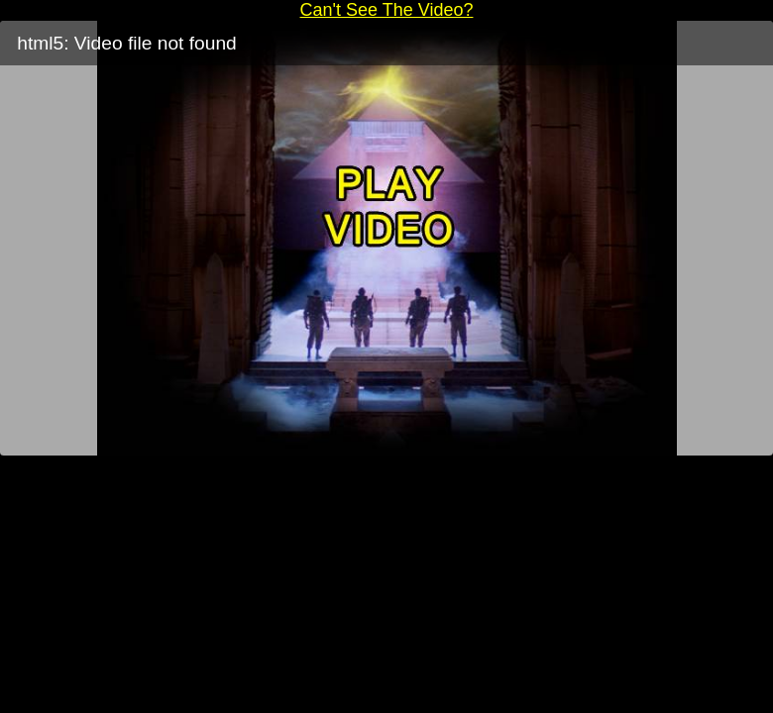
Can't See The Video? (387, 10)
